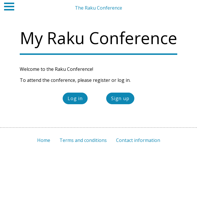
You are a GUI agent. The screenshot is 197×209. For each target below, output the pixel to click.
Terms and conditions (83, 140)
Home (43, 140)
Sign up (120, 98)
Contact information (138, 140)
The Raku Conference (98, 8)
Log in (75, 98)
